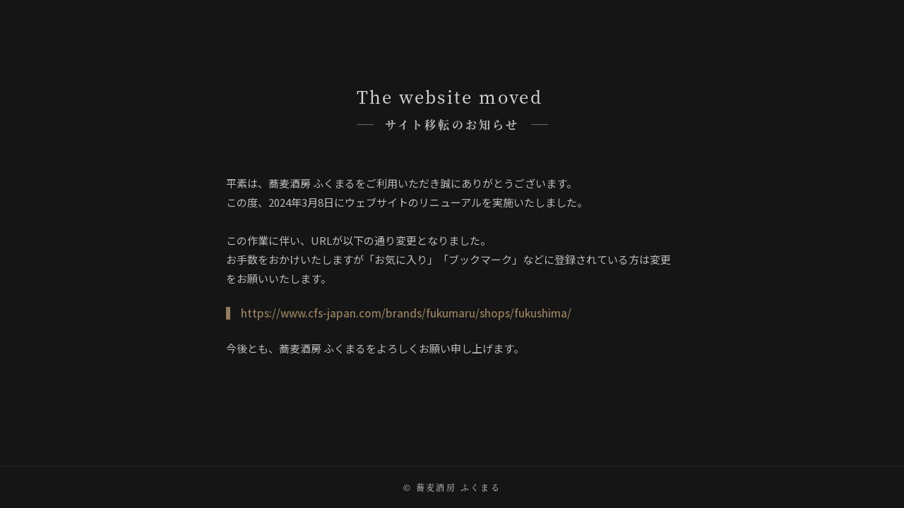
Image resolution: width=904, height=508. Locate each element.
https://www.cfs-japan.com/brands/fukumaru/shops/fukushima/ (406, 313)
